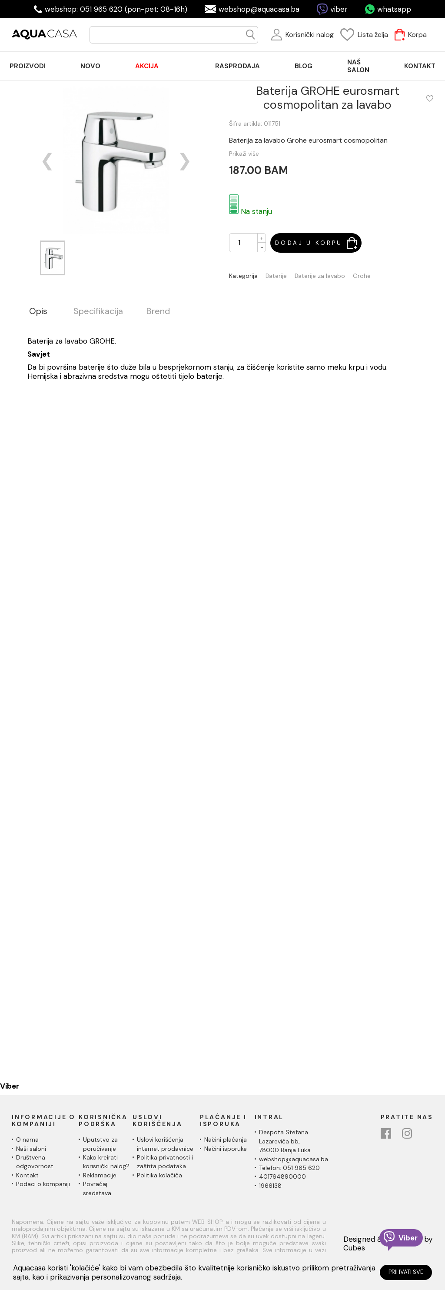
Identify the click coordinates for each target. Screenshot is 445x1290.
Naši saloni (31, 1149)
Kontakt (27, 1175)
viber (339, 9)
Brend (158, 311)
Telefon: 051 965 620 (289, 1168)
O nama (27, 1139)
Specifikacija (98, 311)
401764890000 (282, 1176)
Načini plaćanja (225, 1139)
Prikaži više (244, 153)
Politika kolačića (159, 1175)
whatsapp (394, 9)
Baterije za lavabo (320, 276)
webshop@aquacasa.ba (259, 9)
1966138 (270, 1186)
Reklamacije (99, 1175)
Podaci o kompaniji (43, 1184)
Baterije (276, 276)
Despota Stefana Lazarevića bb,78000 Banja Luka (285, 1141)
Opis (38, 311)
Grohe (362, 276)
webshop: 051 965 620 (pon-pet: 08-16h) (116, 9)
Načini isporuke (225, 1149)
